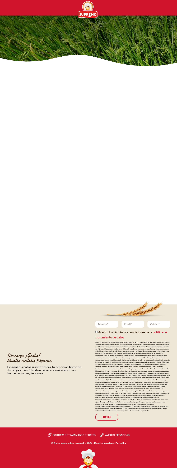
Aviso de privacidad (117, 435)
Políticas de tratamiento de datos (74, 435)
